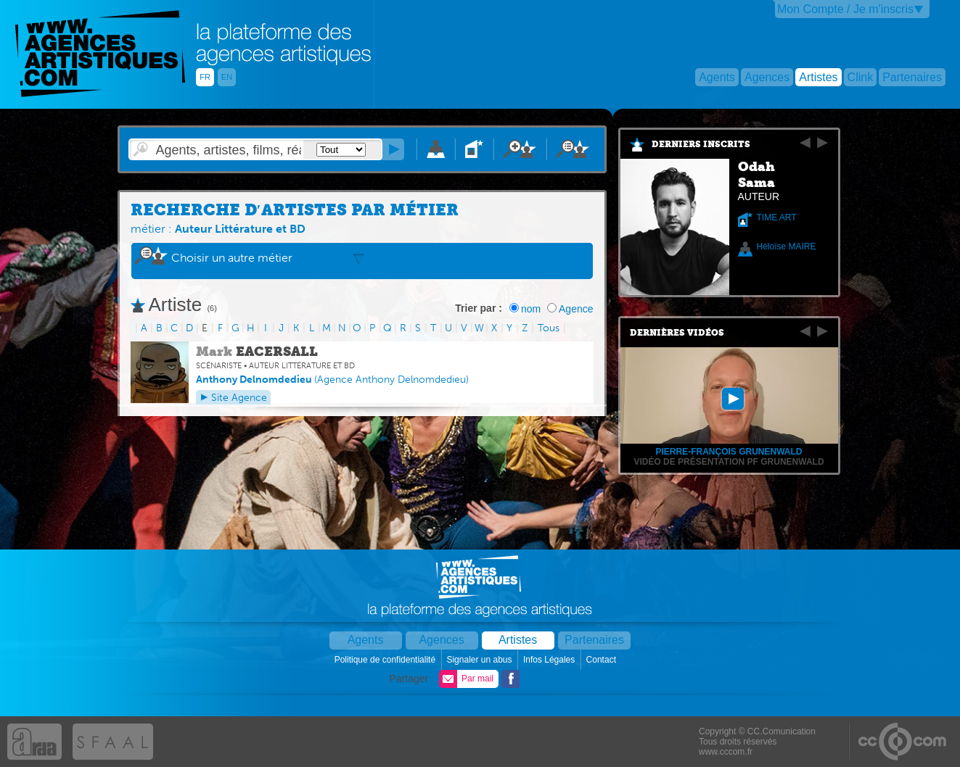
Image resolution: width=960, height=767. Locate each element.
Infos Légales (550, 660)
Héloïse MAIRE (786, 246)
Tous (548, 328)
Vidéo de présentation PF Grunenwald (728, 462)
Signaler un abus (480, 660)
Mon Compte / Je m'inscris (845, 9)
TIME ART (777, 217)
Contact (602, 660)
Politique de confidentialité (386, 660)
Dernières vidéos (677, 333)
